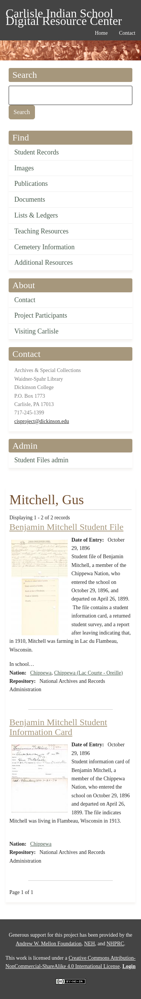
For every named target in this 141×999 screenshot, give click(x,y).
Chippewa (41, 673)
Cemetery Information (44, 247)
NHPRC (115, 944)
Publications (31, 183)
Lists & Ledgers (36, 215)
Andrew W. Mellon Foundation (49, 944)
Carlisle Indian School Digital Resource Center (64, 14)
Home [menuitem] (101, 33)
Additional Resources (43, 262)
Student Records (36, 152)
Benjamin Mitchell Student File (66, 527)
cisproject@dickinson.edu (41, 421)
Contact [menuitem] (127, 33)
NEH (89, 944)
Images (24, 168)
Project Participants (40, 315)
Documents (29, 199)
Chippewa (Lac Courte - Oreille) (88, 673)
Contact (24, 300)
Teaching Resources (41, 231)
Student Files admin (41, 460)
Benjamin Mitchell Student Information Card (58, 727)
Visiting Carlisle (36, 331)
